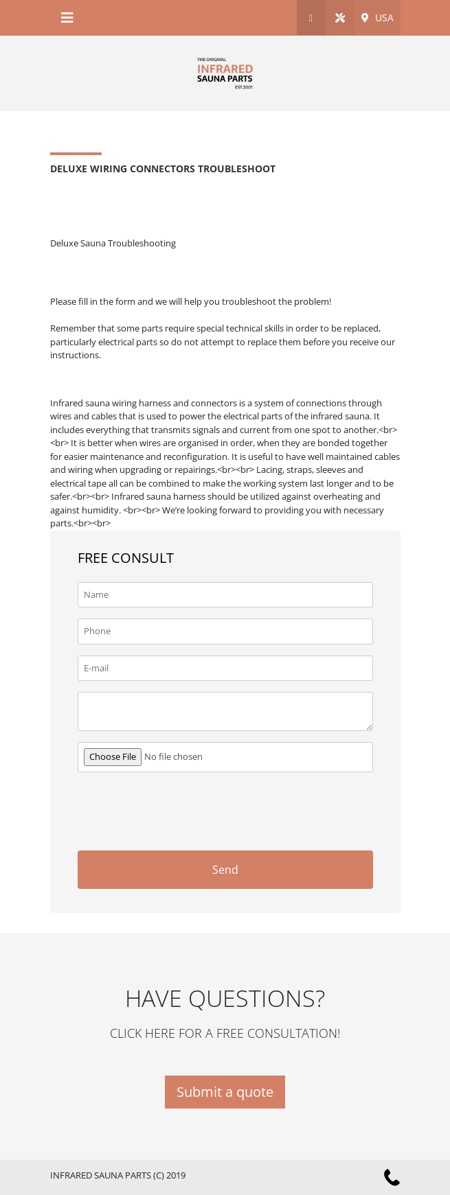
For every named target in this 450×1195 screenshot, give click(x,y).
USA (377, 17)
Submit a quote (225, 1091)
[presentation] (268, 810)
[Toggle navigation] (67, 18)
